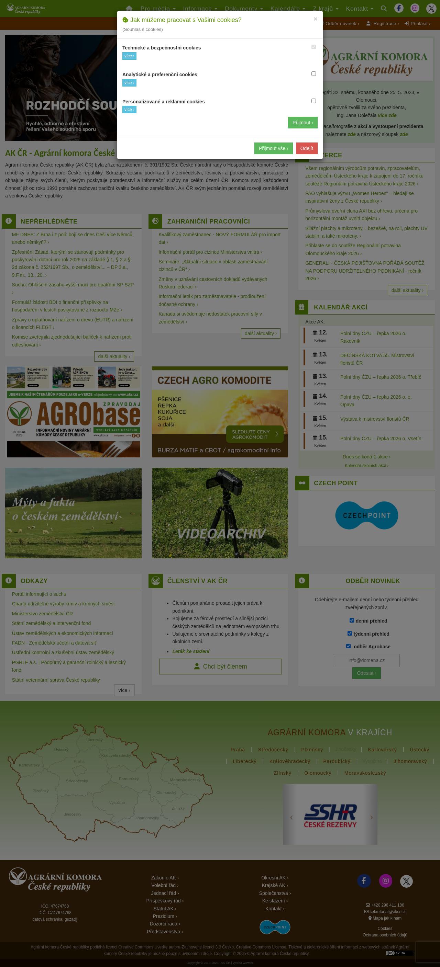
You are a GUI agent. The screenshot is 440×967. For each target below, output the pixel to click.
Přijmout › (303, 122)
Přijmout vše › (273, 148)
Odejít (306, 148)
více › (129, 56)
